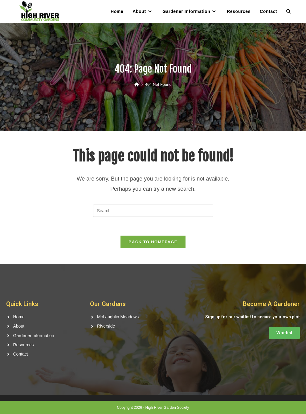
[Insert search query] (153, 211)
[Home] (136, 84)
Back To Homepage (153, 242)
